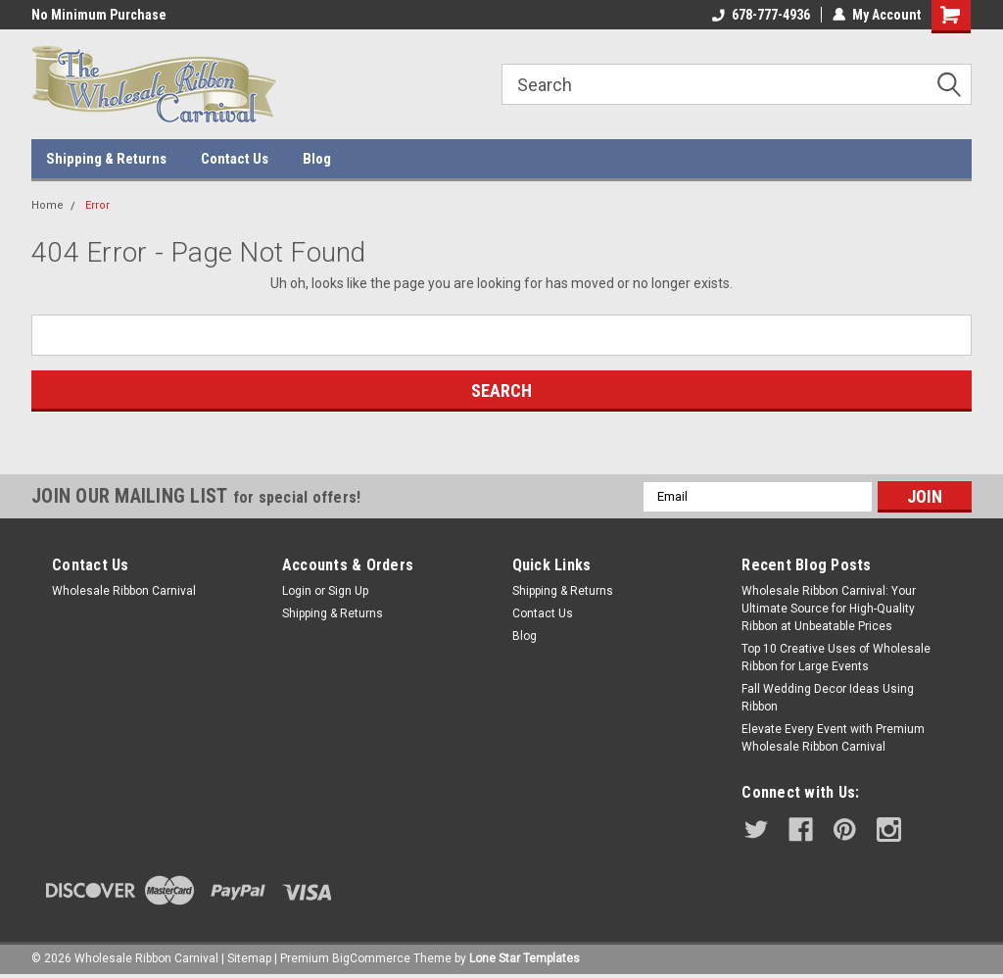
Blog (317, 159)
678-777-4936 (761, 15)
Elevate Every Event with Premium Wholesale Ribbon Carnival (833, 738)
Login (296, 591)
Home (47, 205)
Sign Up (348, 591)
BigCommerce (371, 958)
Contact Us (234, 159)
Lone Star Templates (524, 958)
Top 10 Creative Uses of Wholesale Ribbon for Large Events (836, 657)
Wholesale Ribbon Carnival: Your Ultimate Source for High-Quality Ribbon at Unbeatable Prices (828, 608)
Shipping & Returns (106, 159)
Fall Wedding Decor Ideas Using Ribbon (827, 697)
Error (97, 205)
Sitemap (249, 958)
